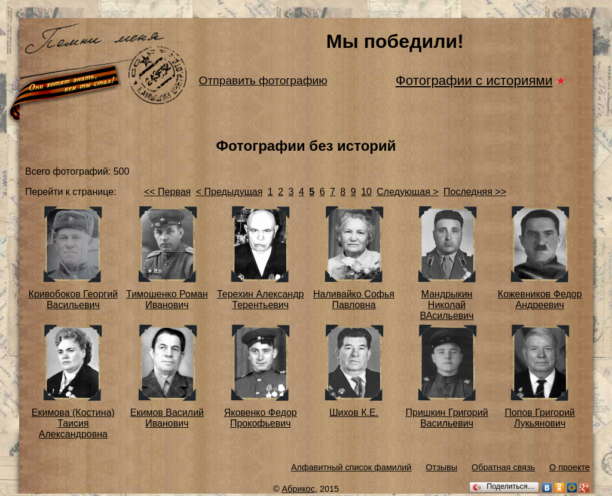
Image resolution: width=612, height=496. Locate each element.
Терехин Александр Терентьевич (260, 299)
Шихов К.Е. (353, 412)
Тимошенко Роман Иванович (167, 299)
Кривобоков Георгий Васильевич (73, 299)
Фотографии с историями (474, 80)
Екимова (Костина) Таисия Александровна (73, 423)
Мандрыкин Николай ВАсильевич (447, 305)
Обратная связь (503, 467)
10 (366, 192)
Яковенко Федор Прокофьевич (260, 417)
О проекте (569, 467)
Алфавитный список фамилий (351, 467)
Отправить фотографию (263, 80)
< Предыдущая (229, 192)
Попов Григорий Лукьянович (539, 417)
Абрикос (299, 489)
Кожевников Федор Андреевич (540, 299)
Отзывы (441, 467)
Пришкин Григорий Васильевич (446, 417)
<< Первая (167, 192)
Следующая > (407, 192)
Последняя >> (474, 192)
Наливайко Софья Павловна (353, 299)
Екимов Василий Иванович (167, 417)
